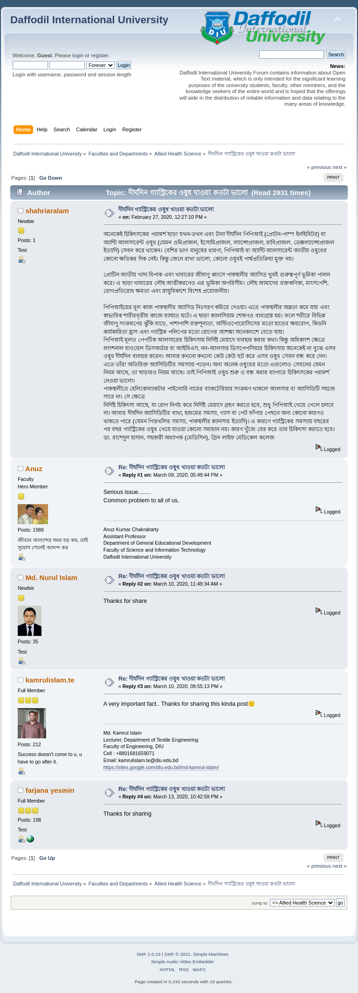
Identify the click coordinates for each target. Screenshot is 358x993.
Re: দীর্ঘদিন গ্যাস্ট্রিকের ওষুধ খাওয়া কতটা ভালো (171, 467)
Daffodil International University (89, 20)
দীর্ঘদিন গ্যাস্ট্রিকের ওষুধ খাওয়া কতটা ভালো (165, 209)
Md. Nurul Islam (51, 577)
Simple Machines (210, 954)
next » (339, 167)
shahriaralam (47, 211)
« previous (319, 167)
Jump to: (259, 902)
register (99, 55)
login (77, 55)
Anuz (33, 469)
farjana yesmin (50, 790)
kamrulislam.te (50, 680)
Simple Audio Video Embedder (182, 961)
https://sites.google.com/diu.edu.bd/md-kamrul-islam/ (161, 767)
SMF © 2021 (178, 954)
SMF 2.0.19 (149, 954)
